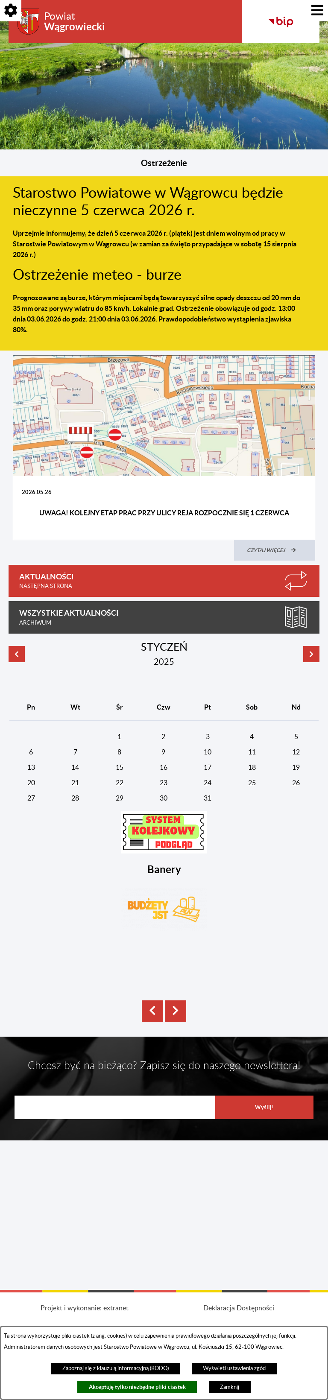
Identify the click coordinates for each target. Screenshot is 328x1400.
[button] (164, 832)
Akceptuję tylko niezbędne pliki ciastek (137, 1387)
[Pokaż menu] (317, 10)
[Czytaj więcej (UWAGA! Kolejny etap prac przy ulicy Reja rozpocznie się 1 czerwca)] (274, 550)
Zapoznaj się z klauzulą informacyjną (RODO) (115, 1368)
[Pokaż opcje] (10, 10)
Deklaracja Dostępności (238, 1308)
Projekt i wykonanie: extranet (85, 1308)
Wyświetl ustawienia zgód (234, 1368)
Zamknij (229, 1387)
